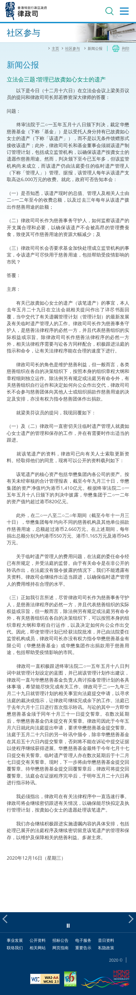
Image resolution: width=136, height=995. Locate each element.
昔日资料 (106, 940)
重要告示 (83, 948)
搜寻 (109, 11)
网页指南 (60, 948)
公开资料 (38, 940)
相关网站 (38, 948)
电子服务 (83, 940)
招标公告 (60, 940)
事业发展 (15, 940)
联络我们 (15, 948)
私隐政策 (106, 948)
